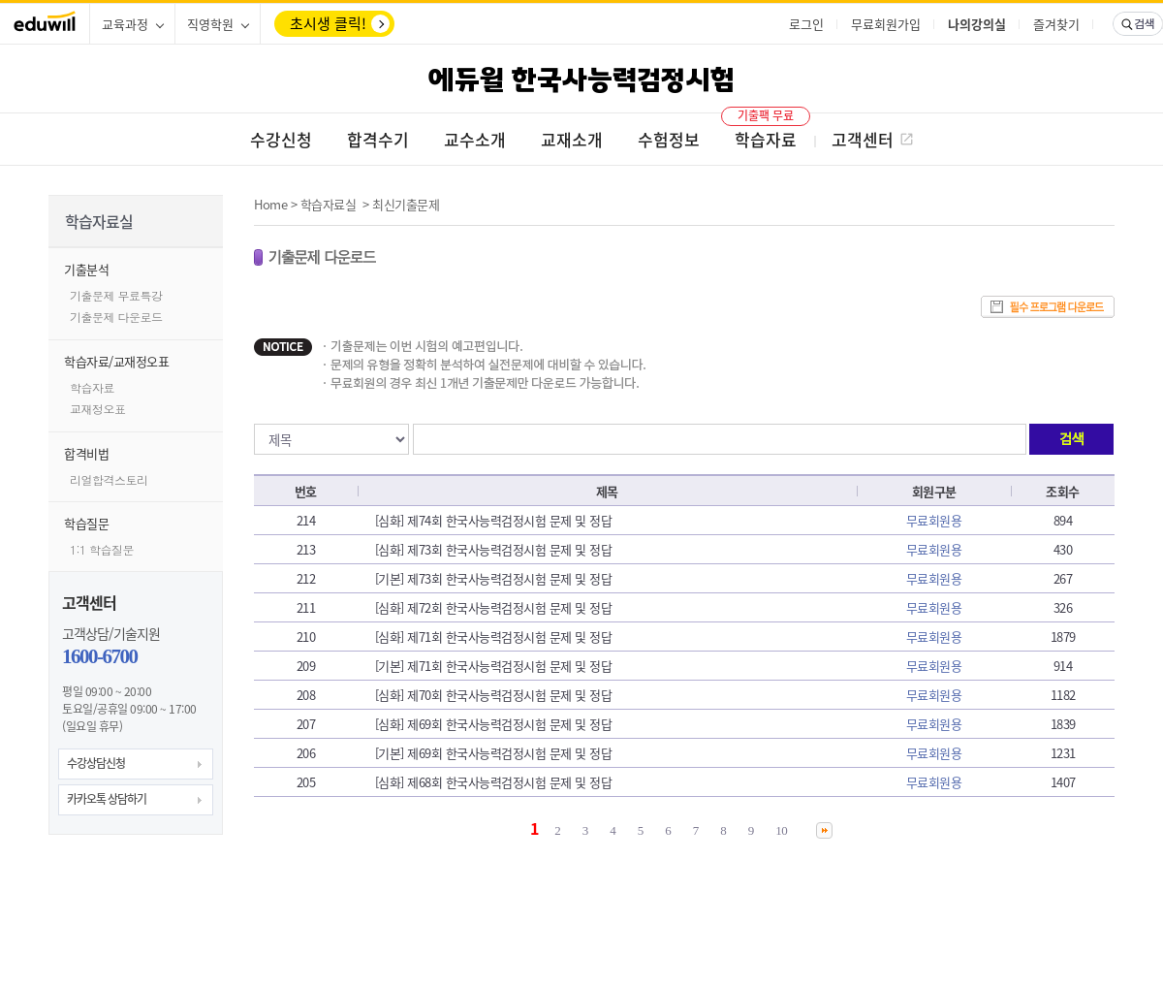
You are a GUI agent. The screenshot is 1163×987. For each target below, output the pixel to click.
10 (781, 830)
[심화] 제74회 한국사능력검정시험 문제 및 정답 (494, 520)
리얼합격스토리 (109, 479)
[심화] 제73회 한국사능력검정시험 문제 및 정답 (494, 549)
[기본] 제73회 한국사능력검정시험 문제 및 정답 (494, 578)
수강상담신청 (96, 763)
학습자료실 (328, 204)
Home (270, 204)
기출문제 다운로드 (116, 316)
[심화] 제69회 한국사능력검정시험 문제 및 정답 (494, 724)
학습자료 (92, 387)
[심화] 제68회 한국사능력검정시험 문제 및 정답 (494, 782)
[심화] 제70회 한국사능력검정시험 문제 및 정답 (494, 694)
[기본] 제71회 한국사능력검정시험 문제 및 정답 (494, 665)
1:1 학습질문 (102, 549)
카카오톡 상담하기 (106, 799)
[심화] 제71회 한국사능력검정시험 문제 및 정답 (494, 636)
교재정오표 (98, 408)
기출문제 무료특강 (116, 295)
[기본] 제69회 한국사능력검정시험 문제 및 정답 (494, 753)
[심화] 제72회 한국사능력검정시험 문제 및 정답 (494, 607)
